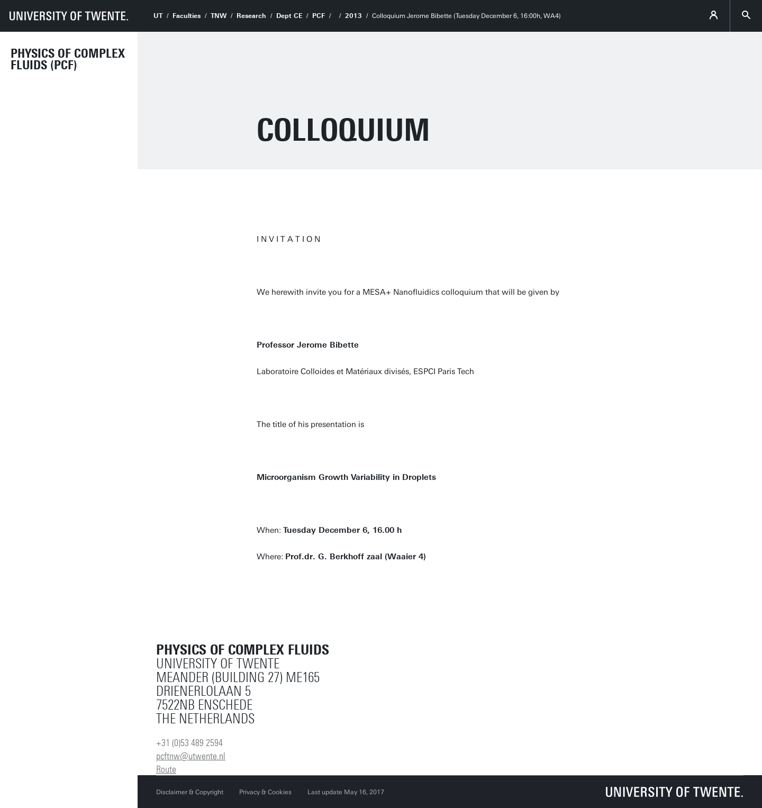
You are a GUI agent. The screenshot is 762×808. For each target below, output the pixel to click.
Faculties (187, 16)
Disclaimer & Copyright (189, 792)
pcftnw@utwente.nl (190, 756)
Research (251, 16)
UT (157, 16)
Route (166, 769)
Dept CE (289, 16)
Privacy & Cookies (265, 792)
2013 (353, 16)
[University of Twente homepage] (69, 16)
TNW (218, 16)
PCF (318, 16)
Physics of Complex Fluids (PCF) (68, 59)
